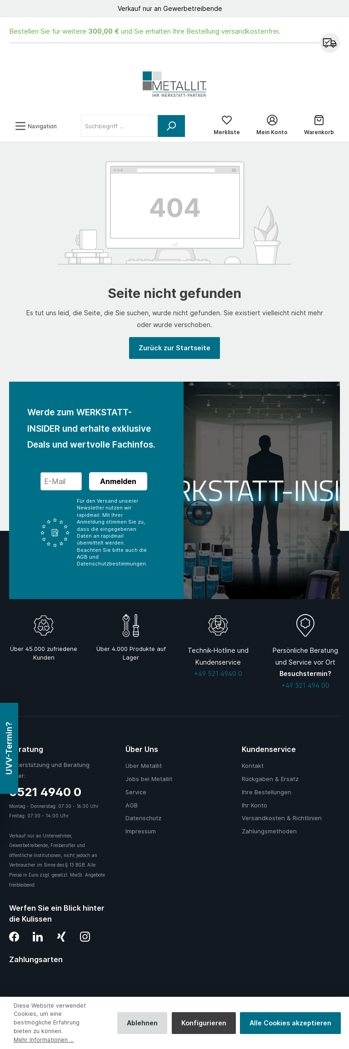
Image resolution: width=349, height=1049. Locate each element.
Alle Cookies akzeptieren (290, 1023)
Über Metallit (143, 765)
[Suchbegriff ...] (119, 126)
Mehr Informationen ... (44, 1039)
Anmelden (118, 481)
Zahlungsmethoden (269, 831)
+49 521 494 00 (305, 685)
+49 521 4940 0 (218, 673)
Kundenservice (269, 749)
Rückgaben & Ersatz (270, 778)
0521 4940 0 (45, 792)
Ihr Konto (254, 805)
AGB (131, 805)
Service (135, 792)
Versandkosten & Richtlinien (282, 818)
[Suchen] (171, 126)
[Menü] (36, 126)
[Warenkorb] (319, 126)
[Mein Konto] (272, 126)
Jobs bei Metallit (148, 778)
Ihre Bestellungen (266, 792)
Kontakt (253, 765)
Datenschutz (143, 818)
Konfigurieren (203, 1023)
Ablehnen (142, 1023)
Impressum (140, 831)
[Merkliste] (227, 126)
